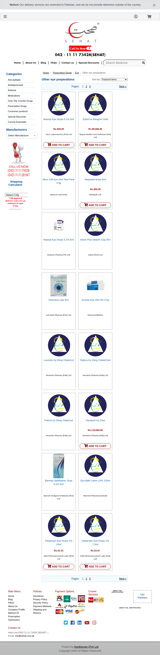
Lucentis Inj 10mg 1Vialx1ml (59, 360)
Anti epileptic (14, 80)
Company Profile (16, 609)
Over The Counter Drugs (20, 101)
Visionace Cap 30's (58, 300)
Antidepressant (15, 85)
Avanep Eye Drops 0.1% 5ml (58, 119)
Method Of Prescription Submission (14, 616)
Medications (14, 95)
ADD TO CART (59, 145)
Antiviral (12, 90)
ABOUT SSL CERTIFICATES (117, 591)
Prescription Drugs (17, 106)
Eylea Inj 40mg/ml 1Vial (95, 119)
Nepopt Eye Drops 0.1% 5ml (59, 239)
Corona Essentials (17, 122)
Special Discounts (17, 116)
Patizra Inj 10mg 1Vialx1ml (58, 420)
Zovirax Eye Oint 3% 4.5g (95, 300)
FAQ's (11, 602)
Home (46, 72)
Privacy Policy (40, 599)
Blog (10, 599)
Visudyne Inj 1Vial (95, 420)
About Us (13, 606)
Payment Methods (42, 606)
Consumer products (18, 111)
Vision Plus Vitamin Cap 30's (95, 239)
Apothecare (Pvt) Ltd (86, 646)
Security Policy (40, 602)
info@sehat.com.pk (24, 636)
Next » (122, 86)
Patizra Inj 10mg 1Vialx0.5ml (95, 360)
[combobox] (22, 135)
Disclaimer (38, 596)
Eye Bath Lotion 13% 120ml (95, 480)
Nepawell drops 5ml (95, 179)
